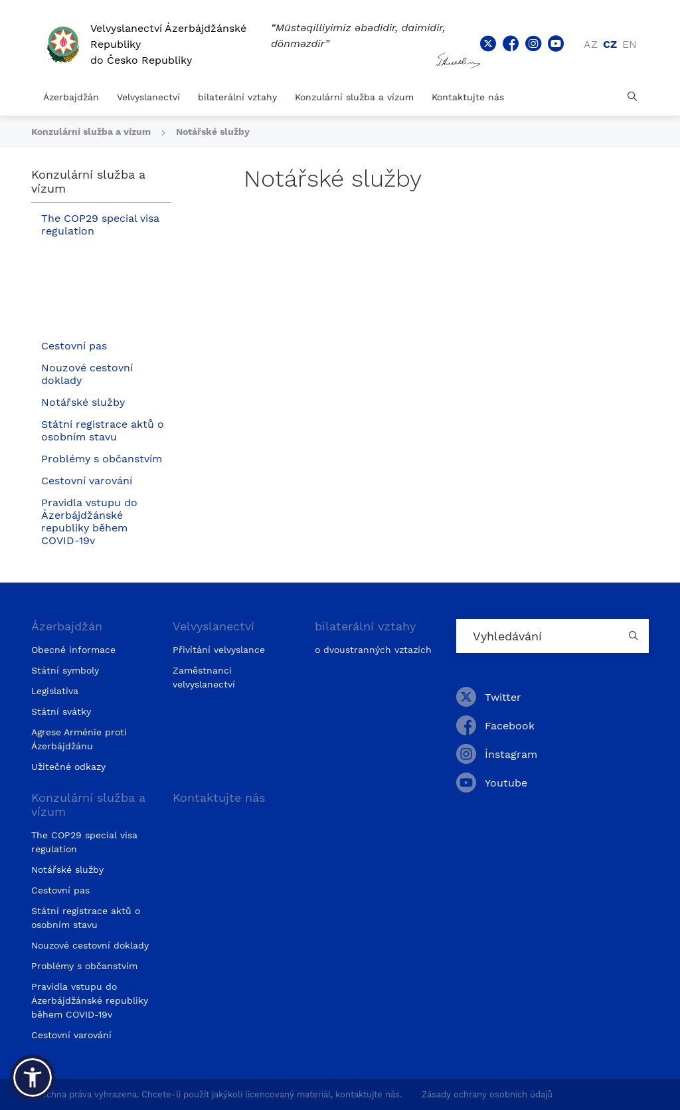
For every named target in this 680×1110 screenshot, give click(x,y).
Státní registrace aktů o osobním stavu (102, 430)
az (591, 44)
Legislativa (54, 691)
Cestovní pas (74, 345)
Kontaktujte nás (468, 97)
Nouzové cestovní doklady (87, 374)
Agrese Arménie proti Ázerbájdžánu (79, 739)
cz (610, 44)
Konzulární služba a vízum (354, 97)
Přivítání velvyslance (219, 649)
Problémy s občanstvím (101, 458)
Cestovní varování (86, 480)
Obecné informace (73, 649)
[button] (32, 1077)
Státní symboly (65, 670)
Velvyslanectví (148, 97)
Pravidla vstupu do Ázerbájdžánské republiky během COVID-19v (89, 521)
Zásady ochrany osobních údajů (487, 1094)
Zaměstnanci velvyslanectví (204, 677)
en (629, 44)
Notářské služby (213, 131)
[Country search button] (635, 636)
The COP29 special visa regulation (100, 224)
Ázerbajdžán (71, 97)
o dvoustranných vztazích (373, 649)
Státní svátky (61, 711)
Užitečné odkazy (68, 766)
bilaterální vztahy (237, 97)
